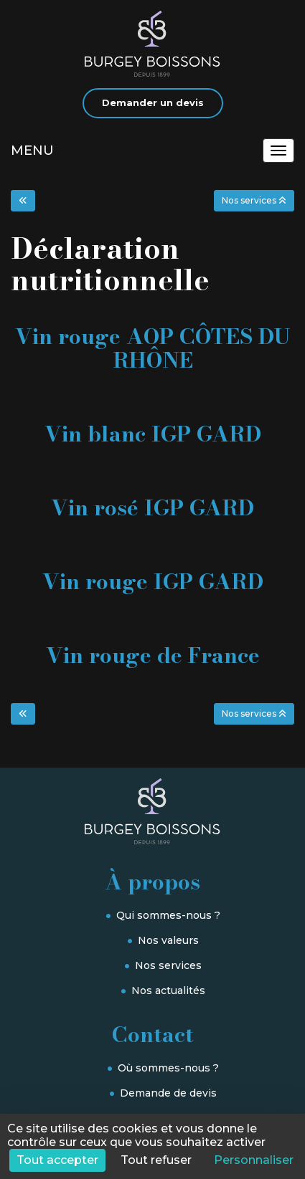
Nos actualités (168, 990)
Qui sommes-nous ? (168, 915)
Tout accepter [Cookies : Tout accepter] (57, 1160)
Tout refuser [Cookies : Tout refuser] (156, 1160)
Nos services (168, 965)
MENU (32, 150)
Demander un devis (153, 102)
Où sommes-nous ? (168, 1067)
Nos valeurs (168, 940)
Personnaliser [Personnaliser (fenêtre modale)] (254, 1160)
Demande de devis (168, 1093)
